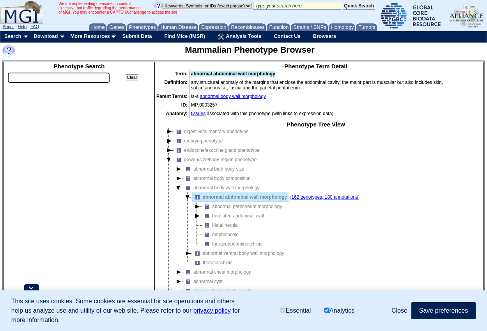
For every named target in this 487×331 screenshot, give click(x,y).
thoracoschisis (212, 262)
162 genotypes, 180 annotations (324, 197)
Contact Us (287, 36)
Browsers (324, 36)
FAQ (34, 26)
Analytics (339, 310)
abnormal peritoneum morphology (242, 206)
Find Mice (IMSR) (184, 36)
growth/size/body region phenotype (215, 159)
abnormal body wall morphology (233, 96)
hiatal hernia (219, 225)
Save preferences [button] (443, 310)
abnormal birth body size (213, 169)
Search (12, 36)
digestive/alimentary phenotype (211, 131)
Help (22, 26)
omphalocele (220, 234)
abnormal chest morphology (217, 272)
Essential (295, 310)
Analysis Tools (239, 36)
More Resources (90, 36)
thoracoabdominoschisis (232, 244)
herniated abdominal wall (233, 216)
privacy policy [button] (212, 310)
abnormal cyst (203, 281)
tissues (198, 113)
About (8, 26)
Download (46, 36)
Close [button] (399, 310)
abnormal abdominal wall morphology (240, 197)
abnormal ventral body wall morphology (238, 253)
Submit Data (137, 36)
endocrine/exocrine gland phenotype (216, 150)
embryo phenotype (198, 141)
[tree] (316, 217)
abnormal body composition (217, 178)
